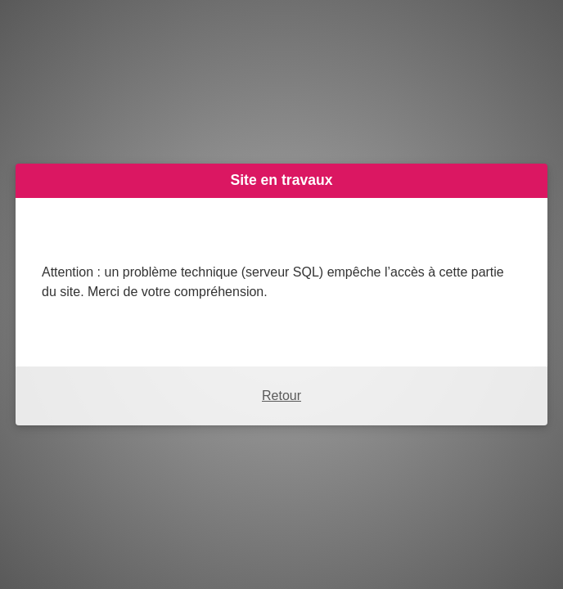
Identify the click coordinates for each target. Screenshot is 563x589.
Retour (281, 395)
